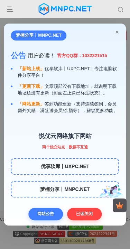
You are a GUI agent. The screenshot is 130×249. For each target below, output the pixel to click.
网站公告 (45, 213)
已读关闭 (84, 213)
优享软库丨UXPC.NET (65, 166)
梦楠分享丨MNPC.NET (65, 189)
